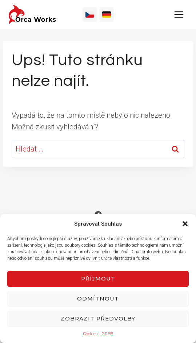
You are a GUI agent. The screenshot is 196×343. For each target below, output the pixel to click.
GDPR (107, 333)
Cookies (90, 333)
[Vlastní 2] (106, 14)
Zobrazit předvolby (98, 318)
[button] (185, 223)
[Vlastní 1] (90, 14)
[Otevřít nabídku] (178, 14)
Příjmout (98, 278)
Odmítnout (98, 298)
